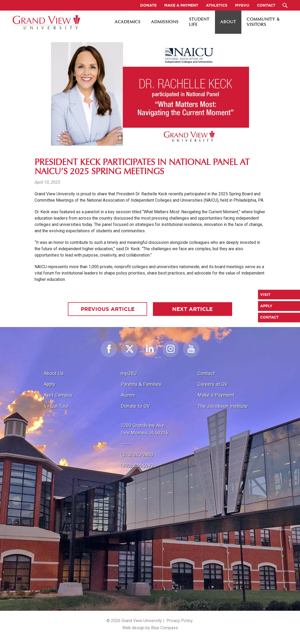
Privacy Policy (179, 620)
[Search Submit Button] (285, 5)
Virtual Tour (56, 406)
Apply (49, 384)
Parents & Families (141, 384)
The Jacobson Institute (223, 406)
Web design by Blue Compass (150, 627)
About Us (54, 373)
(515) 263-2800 (137, 454)
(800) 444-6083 (137, 465)
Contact (206, 373)
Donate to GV (135, 406)
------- (126, 443)
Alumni (128, 395)
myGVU (129, 373)
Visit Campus (58, 395)
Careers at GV (213, 384)
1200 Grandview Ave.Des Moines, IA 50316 (144, 429)
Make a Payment (216, 395)
